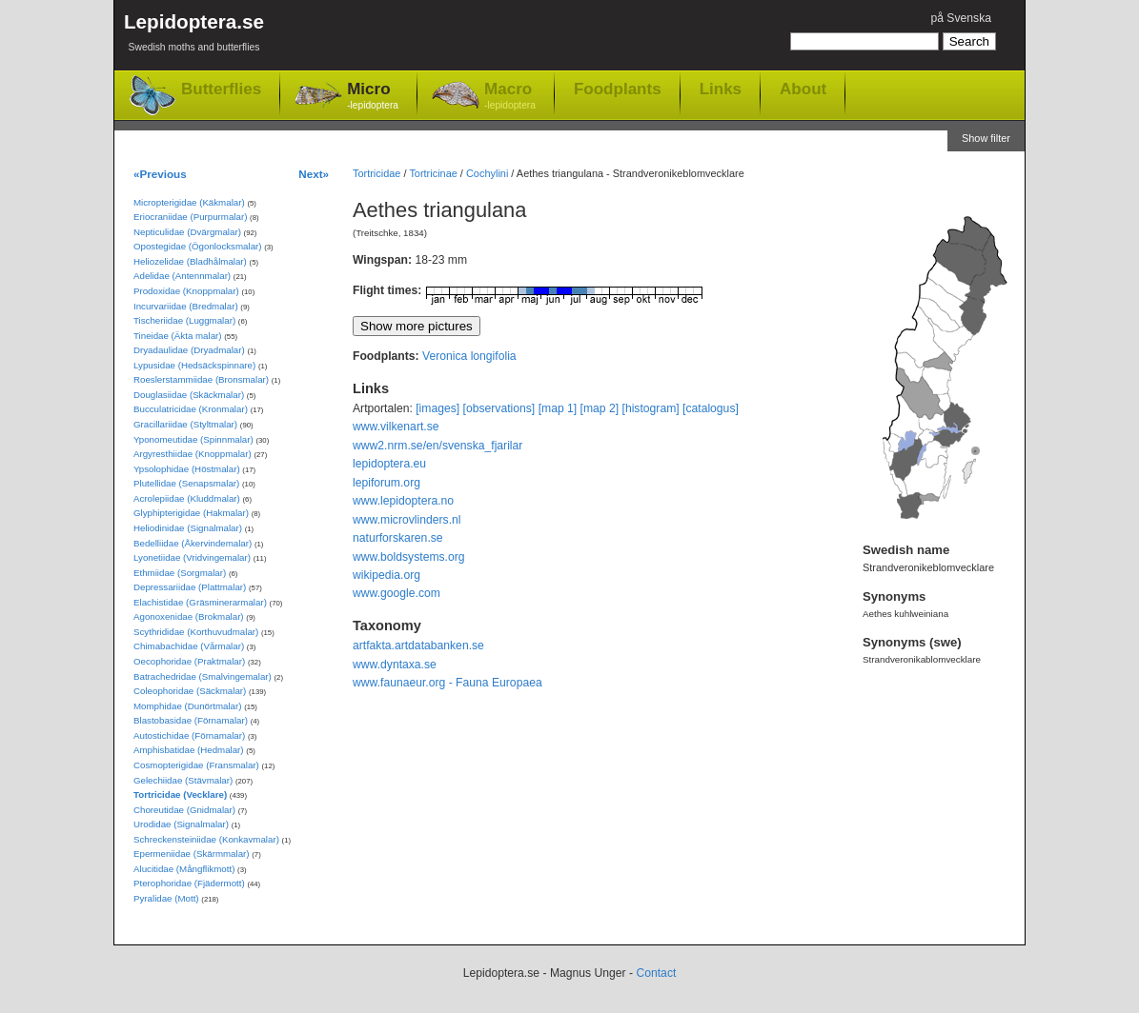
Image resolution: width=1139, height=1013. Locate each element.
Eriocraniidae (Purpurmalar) (190, 216)
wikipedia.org (386, 575)
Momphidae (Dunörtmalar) (187, 706)
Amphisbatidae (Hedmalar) (188, 750)
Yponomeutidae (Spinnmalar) (193, 439)
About (803, 88)
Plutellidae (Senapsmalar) (186, 483)
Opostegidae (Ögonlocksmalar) (197, 246)
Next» (313, 174)
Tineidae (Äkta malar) (177, 335)
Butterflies (221, 89)
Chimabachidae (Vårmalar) (188, 646)
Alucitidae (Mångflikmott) (183, 869)
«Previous (160, 174)
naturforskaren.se (398, 538)
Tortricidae (376, 173)
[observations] (499, 408)
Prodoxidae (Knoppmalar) (186, 291)
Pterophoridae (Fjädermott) (189, 883)
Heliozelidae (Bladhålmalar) (190, 261)
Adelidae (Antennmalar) (182, 275)
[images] (437, 408)
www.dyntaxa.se (395, 664)
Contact (656, 973)
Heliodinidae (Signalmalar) (187, 528)
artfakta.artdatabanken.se (418, 645)
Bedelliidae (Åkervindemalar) (192, 543)
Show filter (986, 138)
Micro (372, 96)
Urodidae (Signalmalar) (181, 824)
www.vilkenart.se (396, 426)
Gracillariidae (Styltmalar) (185, 424)
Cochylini (487, 173)
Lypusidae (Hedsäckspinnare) (194, 365)
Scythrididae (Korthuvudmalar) (195, 631)
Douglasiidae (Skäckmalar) (188, 394)
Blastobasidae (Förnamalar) (190, 720)
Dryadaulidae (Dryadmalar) (189, 350)
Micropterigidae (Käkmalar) (189, 202)
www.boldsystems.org (409, 557)
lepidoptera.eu (389, 463)
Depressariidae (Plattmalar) (189, 587)
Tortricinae (433, 173)
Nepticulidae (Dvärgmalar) (187, 232)
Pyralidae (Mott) (166, 898)
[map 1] (558, 408)
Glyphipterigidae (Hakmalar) (191, 512)
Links (721, 88)
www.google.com (396, 593)
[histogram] (651, 408)
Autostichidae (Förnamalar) (189, 735)
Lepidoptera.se (194, 35)
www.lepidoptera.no (403, 500)
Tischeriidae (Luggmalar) (184, 320)
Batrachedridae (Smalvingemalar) (202, 676)
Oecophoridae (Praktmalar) (189, 661)
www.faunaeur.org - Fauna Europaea (447, 682)
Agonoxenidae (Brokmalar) (188, 616)
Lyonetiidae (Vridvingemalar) (192, 557)
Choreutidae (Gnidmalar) (184, 809)
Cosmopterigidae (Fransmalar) (196, 765)
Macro (510, 96)
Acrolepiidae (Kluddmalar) (186, 498)
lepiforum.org (386, 482)
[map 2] (600, 408)
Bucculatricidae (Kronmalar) (190, 409)
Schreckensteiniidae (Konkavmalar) (206, 839)
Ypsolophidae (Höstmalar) (186, 469)
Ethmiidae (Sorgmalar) (179, 572)
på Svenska (960, 18)
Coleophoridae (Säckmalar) (189, 690)
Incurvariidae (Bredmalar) (185, 306)
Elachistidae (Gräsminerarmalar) (200, 602)
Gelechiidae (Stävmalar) (183, 780)
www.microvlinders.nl (406, 519)
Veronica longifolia (469, 356)
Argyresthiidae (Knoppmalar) (192, 453)
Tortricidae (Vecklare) (180, 794)
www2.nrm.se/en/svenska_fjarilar (437, 445)
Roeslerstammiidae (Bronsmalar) (201, 379)
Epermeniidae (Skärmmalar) (191, 853)
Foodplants (617, 88)
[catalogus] (710, 408)
